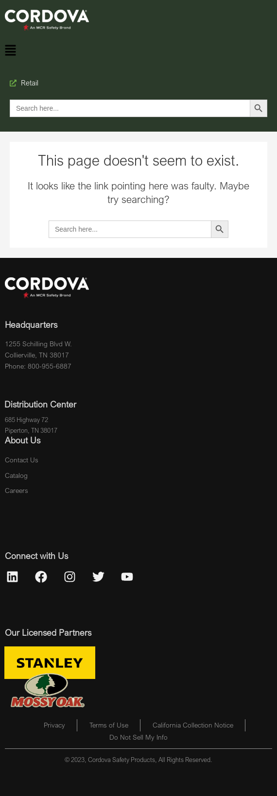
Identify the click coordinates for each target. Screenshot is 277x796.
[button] (10, 51)
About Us (22, 440)
